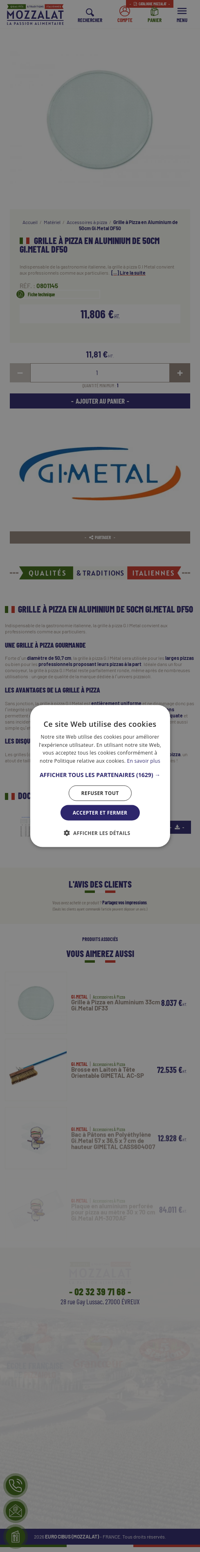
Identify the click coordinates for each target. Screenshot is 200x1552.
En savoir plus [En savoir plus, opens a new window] (143, 760)
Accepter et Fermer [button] (100, 812)
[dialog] (100, 776)
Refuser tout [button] (100, 793)
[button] (100, 775)
